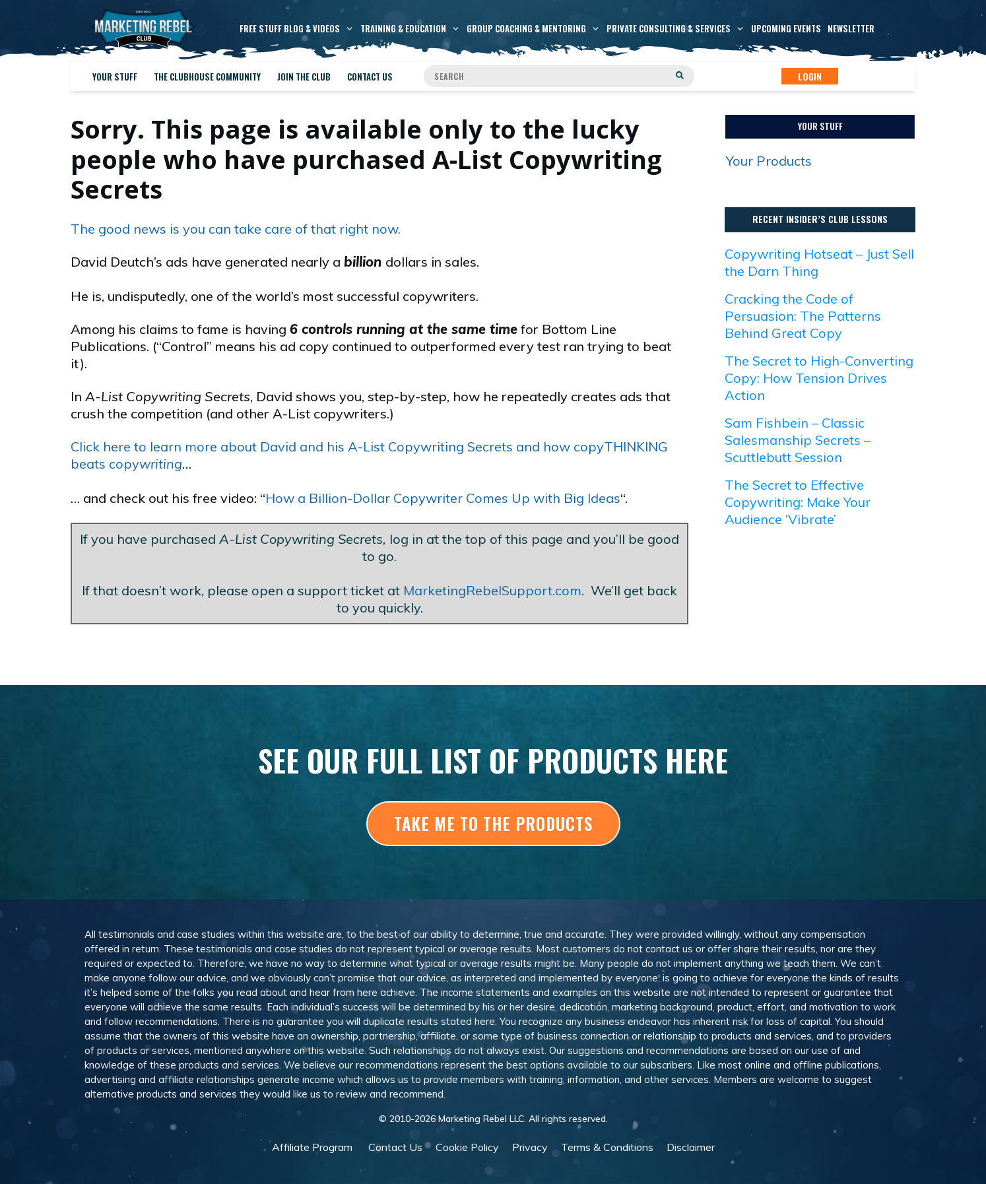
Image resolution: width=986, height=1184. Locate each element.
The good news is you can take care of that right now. (236, 228)
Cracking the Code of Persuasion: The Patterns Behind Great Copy (803, 315)
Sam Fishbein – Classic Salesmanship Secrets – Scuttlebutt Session (798, 439)
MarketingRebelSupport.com (492, 590)
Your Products (769, 160)
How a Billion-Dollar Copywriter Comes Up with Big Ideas (442, 498)
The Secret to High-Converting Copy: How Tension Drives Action (819, 377)
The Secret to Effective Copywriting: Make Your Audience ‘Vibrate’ (798, 502)
